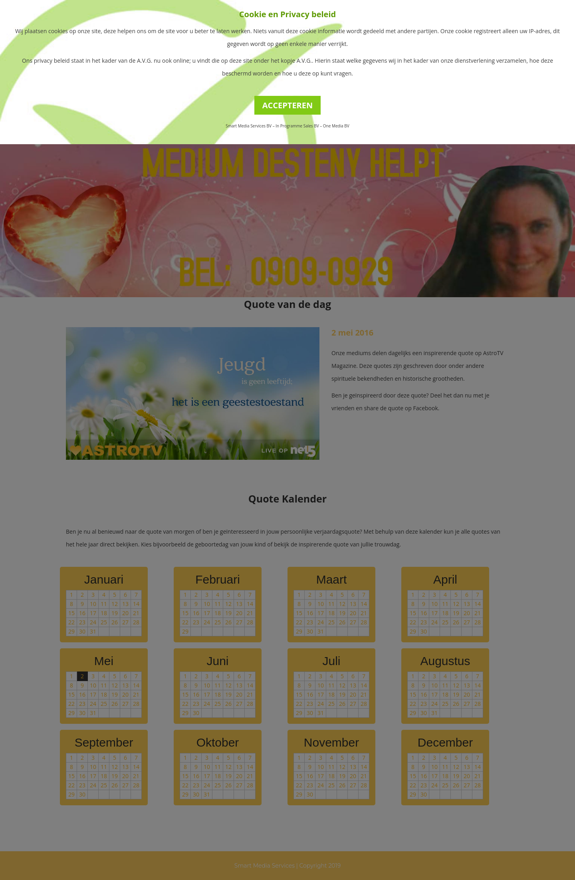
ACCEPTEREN (287, 105)
